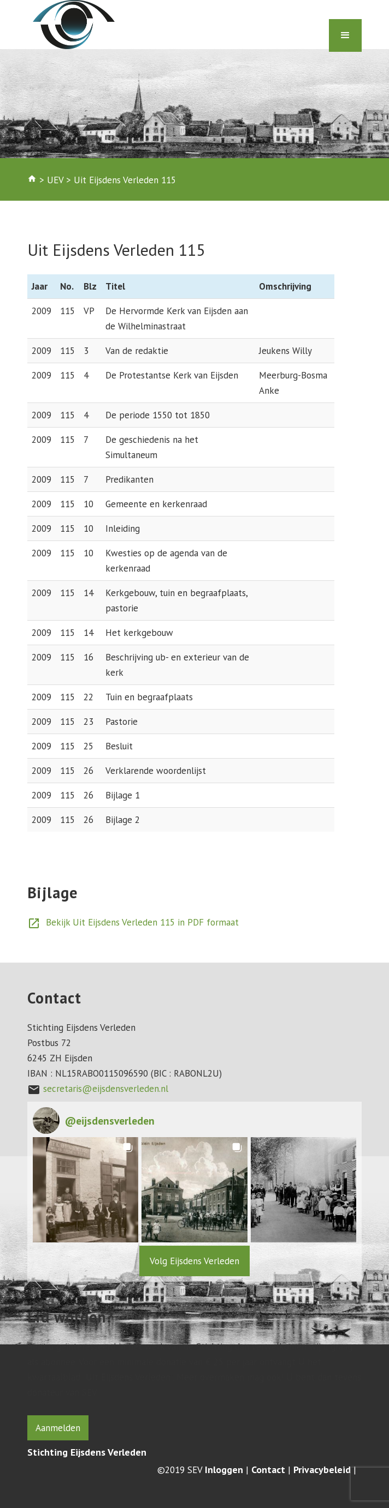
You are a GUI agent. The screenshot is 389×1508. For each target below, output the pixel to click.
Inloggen (224, 1469)
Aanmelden (58, 1428)
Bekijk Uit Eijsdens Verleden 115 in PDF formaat (133, 922)
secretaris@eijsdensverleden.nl (105, 1089)
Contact (268, 1469)
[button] (85, 1189)
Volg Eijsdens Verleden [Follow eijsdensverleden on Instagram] (194, 1261)
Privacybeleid (322, 1469)
